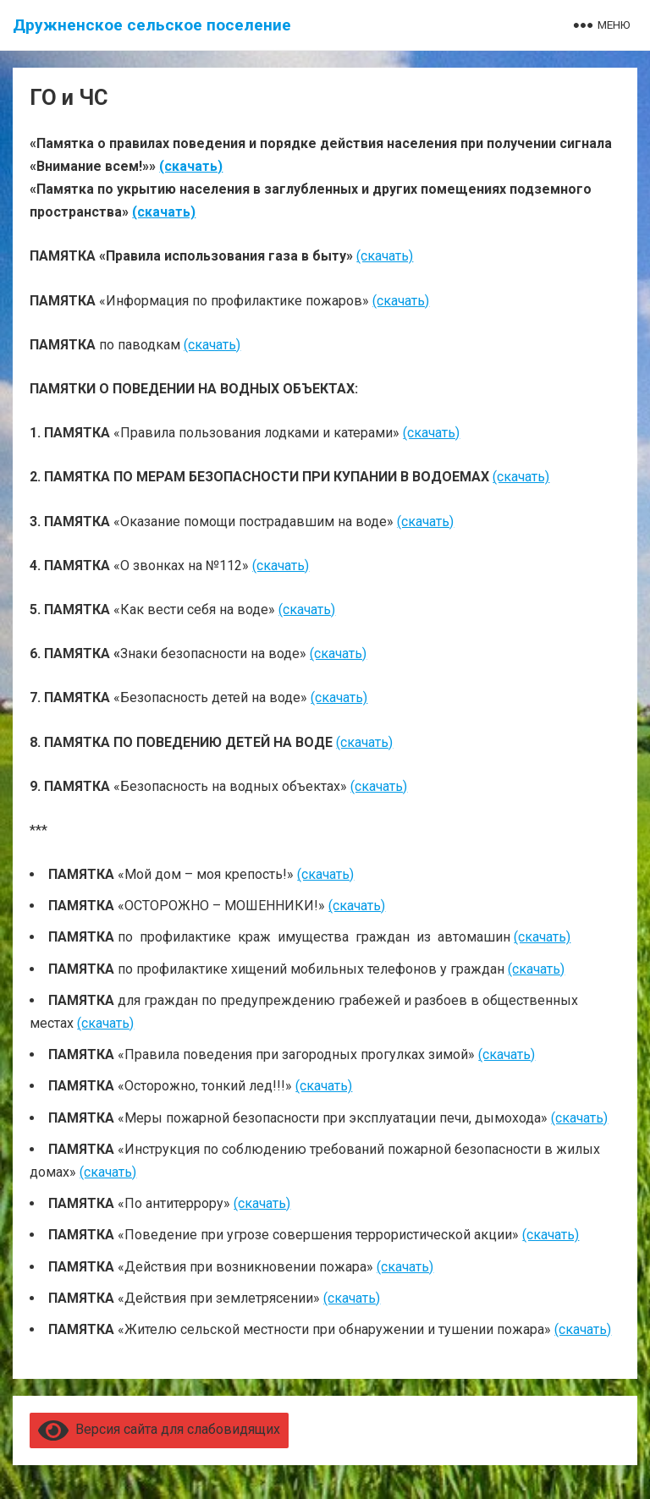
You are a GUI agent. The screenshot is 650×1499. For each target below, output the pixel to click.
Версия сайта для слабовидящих (159, 1429)
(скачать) (191, 166)
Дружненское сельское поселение (152, 25)
